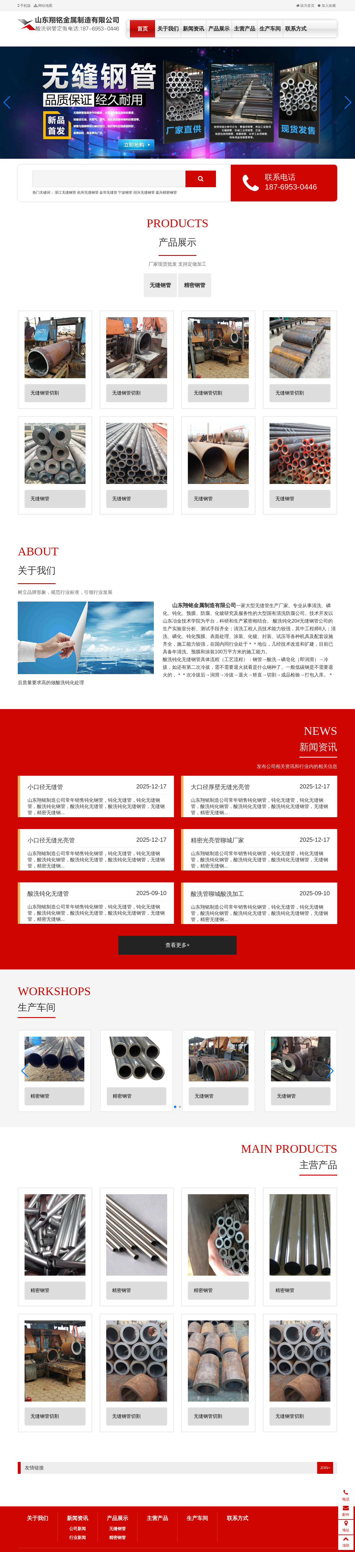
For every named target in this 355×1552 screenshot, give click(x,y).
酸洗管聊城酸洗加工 (217, 923)
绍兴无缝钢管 (144, 192)
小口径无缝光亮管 (51, 847)
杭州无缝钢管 (88, 192)
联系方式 (295, 29)
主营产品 (244, 29)
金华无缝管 (108, 192)
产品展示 (219, 29)
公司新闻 (77, 1528)
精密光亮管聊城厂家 (217, 852)
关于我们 (168, 29)
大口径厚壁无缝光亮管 (220, 791)
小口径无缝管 (45, 788)
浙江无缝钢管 (65, 192)
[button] (7, 102)
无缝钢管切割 (44, 395)
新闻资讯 (193, 29)
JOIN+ (325, 1468)
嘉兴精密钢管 (166, 192)
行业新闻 (77, 1537)
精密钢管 (194, 285)
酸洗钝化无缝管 (48, 913)
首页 (142, 29)
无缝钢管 (160, 285)
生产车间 (270, 29)
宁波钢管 (125, 192)
